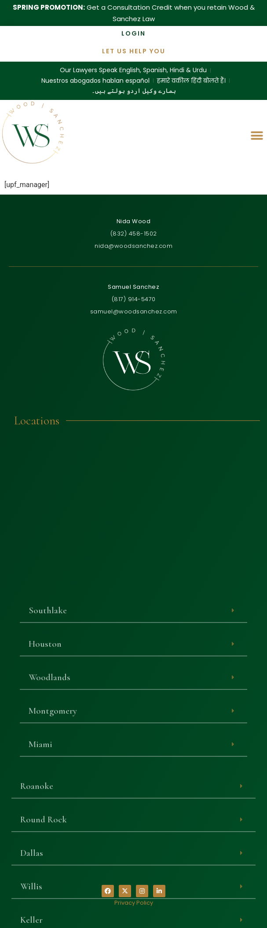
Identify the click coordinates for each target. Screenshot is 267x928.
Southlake (48, 735)
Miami (40, 869)
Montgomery (53, 835)
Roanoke (36, 910)
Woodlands (49, 802)
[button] (257, 134)
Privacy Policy (133, 902)
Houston (45, 768)
